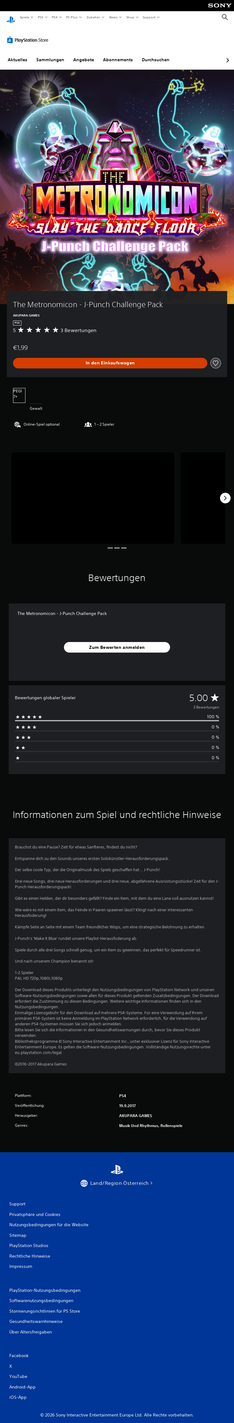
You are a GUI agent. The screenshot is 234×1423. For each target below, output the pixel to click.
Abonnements (118, 54)
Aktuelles (17, 54)
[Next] (225, 492)
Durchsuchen (155, 54)
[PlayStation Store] (29, 34)
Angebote (83, 54)
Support (149, 17)
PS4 (55, 17)
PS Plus (72, 17)
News (113, 17)
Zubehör (93, 17)
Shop (130, 17)
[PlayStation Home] (11, 17)
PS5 (41, 17)
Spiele (24, 17)
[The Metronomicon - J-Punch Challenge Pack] (92, 492)
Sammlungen (50, 54)
